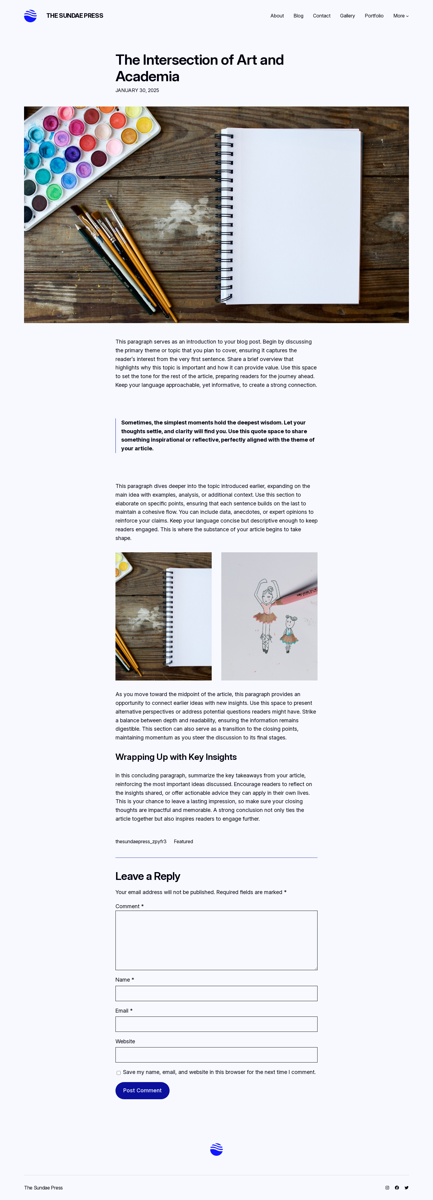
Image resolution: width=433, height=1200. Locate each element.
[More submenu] (407, 15)
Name (124, 979)
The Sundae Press (74, 15)
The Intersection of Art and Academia (199, 67)
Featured (183, 841)
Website (125, 1041)
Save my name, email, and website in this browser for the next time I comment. (219, 1072)
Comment (129, 906)
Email (124, 1010)
